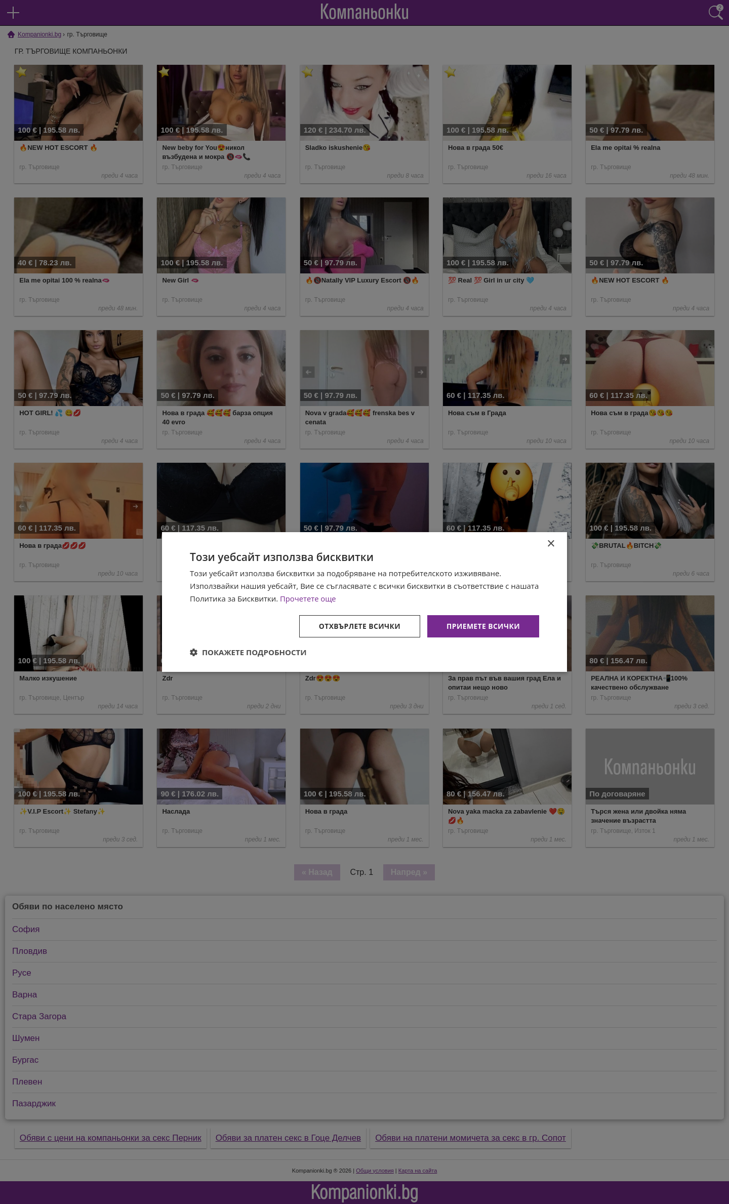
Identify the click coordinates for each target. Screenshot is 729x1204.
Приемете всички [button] (483, 625)
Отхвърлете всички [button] (358, 625)
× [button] (550, 544)
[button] (248, 652)
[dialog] (364, 602)
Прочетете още (308, 598)
